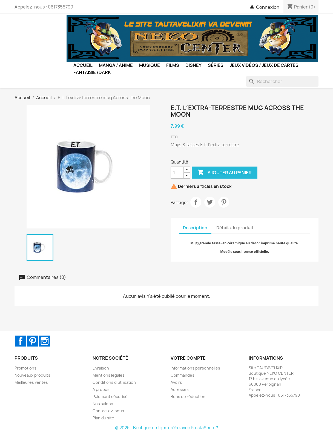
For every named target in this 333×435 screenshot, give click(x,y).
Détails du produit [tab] (235, 228)
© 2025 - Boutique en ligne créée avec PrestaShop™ (166, 428)
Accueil (83, 65)
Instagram (44, 341)
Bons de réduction (188, 396)
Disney (193, 65)
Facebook (20, 341)
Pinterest (223, 202)
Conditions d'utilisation (114, 382)
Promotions (25, 368)
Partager (195, 202)
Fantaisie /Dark (92, 72)
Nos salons (103, 403)
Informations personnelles (195, 368)
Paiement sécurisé (110, 396)
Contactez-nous (108, 410)
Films (172, 65)
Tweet (209, 202)
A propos (101, 389)
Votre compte (188, 358)
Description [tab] (195, 228)
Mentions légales (109, 375)
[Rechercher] (282, 81)
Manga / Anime (116, 65)
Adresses (180, 389)
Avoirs (176, 382)
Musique (149, 65)
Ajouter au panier (224, 172)
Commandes (182, 375)
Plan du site (103, 417)
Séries (215, 65)
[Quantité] (177, 173)
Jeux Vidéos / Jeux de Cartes (264, 65)
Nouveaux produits (32, 375)
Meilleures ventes (31, 382)
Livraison (101, 368)
